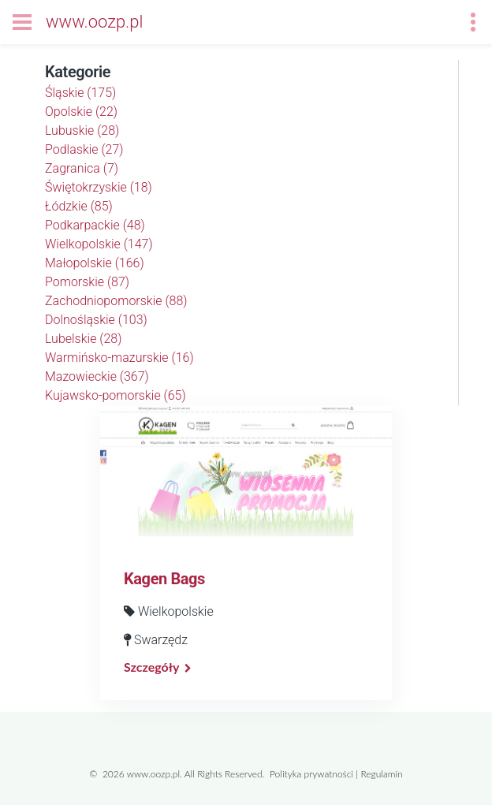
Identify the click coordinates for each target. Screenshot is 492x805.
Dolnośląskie (96, 319)
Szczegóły (151, 666)
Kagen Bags (164, 578)
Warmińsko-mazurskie (119, 357)
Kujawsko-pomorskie (115, 395)
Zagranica (81, 168)
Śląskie (80, 92)
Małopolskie (94, 262)
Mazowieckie (97, 376)
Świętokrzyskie (98, 187)
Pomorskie (87, 281)
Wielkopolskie (99, 244)
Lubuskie (82, 130)
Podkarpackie (95, 225)
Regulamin (381, 774)
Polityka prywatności (311, 774)
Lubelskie (83, 338)
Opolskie (81, 111)
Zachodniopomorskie (116, 300)
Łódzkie (79, 206)
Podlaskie (84, 149)
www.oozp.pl (94, 22)
